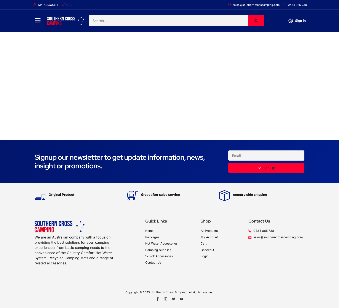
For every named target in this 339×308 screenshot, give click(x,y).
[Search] (256, 20)
